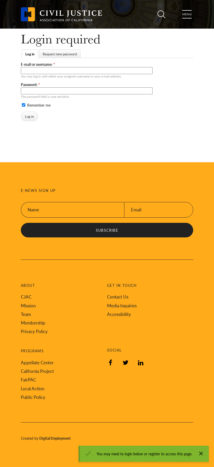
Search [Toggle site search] (161, 14)
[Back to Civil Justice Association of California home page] (61, 14)
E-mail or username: (38, 64)
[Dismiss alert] (201, 453)
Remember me (36, 105)
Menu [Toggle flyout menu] (187, 14)
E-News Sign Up (38, 190)
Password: (30, 84)
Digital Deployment (55, 438)
